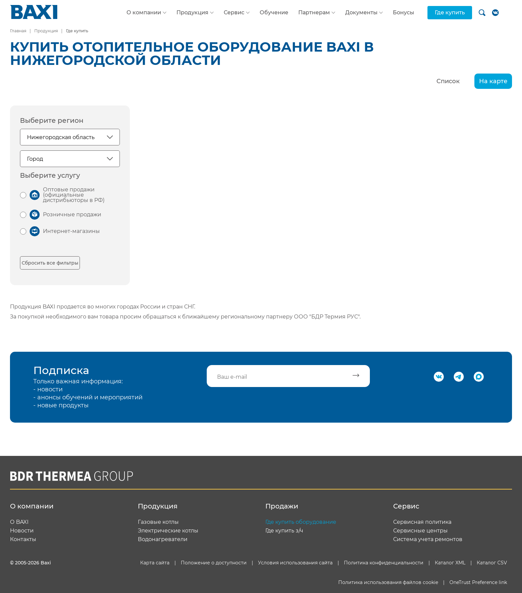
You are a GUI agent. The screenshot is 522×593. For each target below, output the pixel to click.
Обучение (274, 12)
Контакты (23, 539)
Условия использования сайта (295, 562)
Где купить (450, 12)
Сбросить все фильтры (50, 263)
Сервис (234, 12)
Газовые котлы (158, 522)
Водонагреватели (162, 539)
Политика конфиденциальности (383, 562)
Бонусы (403, 12)
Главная (18, 30)
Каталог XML (450, 562)
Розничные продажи (72, 214)
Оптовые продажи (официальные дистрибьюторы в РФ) (74, 194)
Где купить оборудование (300, 522)
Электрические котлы (168, 530)
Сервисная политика (422, 522)
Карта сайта (154, 562)
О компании (144, 12)
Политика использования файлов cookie (388, 582)
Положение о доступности (214, 562)
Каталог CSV (492, 562)
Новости (22, 530)
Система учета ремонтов (427, 539)
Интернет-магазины (71, 231)
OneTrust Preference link (478, 582)
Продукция (192, 12)
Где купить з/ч (284, 530)
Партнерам (314, 12)
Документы (361, 12)
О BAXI (19, 522)
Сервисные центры (420, 530)
